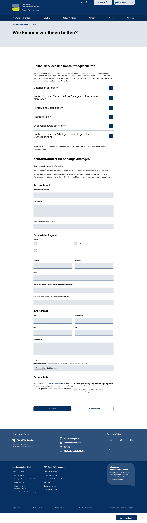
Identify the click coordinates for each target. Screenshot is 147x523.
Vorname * (36, 260)
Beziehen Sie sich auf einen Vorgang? (44, 221)
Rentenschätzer (18, 482)
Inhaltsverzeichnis (85, 508)
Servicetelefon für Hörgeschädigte (24, 492)
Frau (40, 243)
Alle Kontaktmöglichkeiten (74, 451)
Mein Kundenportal (125, 2)
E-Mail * (35, 272)
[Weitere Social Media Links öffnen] (110, 450)
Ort (76, 327)
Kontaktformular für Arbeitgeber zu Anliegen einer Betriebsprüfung (62, 135)
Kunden (46, 18)
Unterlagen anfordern (46, 87)
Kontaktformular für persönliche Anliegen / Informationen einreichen (66, 97)
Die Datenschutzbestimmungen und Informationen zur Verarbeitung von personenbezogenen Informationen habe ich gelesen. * (93, 384)
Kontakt (34, 24)
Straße (35, 315)
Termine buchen (18, 472)
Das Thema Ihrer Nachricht (41, 189)
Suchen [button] (101, 2)
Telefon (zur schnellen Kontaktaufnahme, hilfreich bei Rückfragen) (52, 284)
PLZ (34, 327)
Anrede (35, 239)
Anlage (35, 360)
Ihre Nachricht (37, 201)
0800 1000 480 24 (25, 440)
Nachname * (78, 260)
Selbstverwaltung (50, 475)
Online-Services (69, 18)
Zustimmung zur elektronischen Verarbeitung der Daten (91, 390)
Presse (111, 18)
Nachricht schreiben (72, 443)
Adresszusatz (37, 339)
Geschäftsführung (50, 472)
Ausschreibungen (50, 489)
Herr (80, 243)
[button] (126, 517)
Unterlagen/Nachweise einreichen (24, 479)
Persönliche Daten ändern (48, 107)
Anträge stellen (42, 116)
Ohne (41, 250)
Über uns (131, 18)
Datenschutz (57, 383)
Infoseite (119, 479)
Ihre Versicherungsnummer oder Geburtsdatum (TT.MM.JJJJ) (51, 297)
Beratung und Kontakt (21, 18)
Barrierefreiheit (61, 508)
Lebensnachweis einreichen (50, 125)
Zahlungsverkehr (50, 486)
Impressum (16, 508)
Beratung (67, 447)
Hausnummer (79, 315)
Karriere (92, 18)
